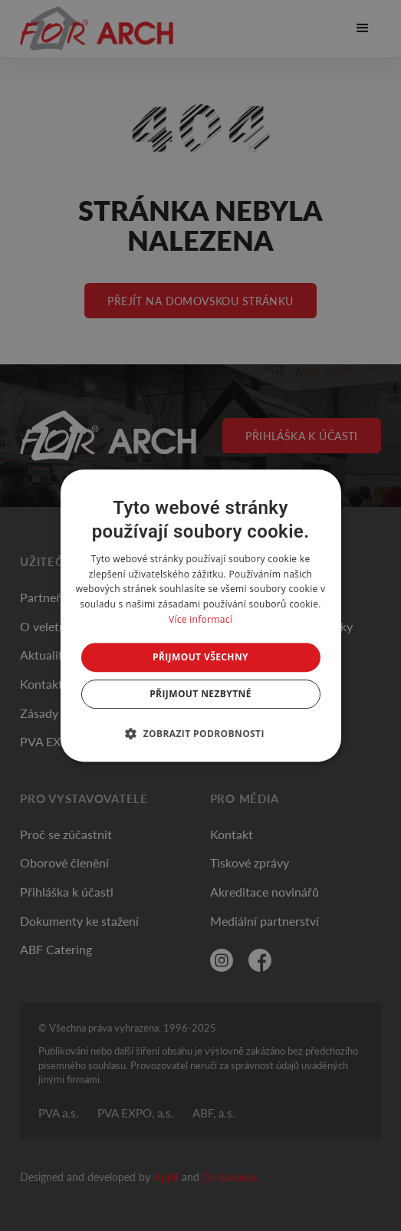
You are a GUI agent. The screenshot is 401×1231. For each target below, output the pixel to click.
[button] (200, 733)
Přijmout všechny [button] (200, 656)
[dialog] (200, 615)
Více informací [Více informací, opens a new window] (200, 619)
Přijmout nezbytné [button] (200, 693)
